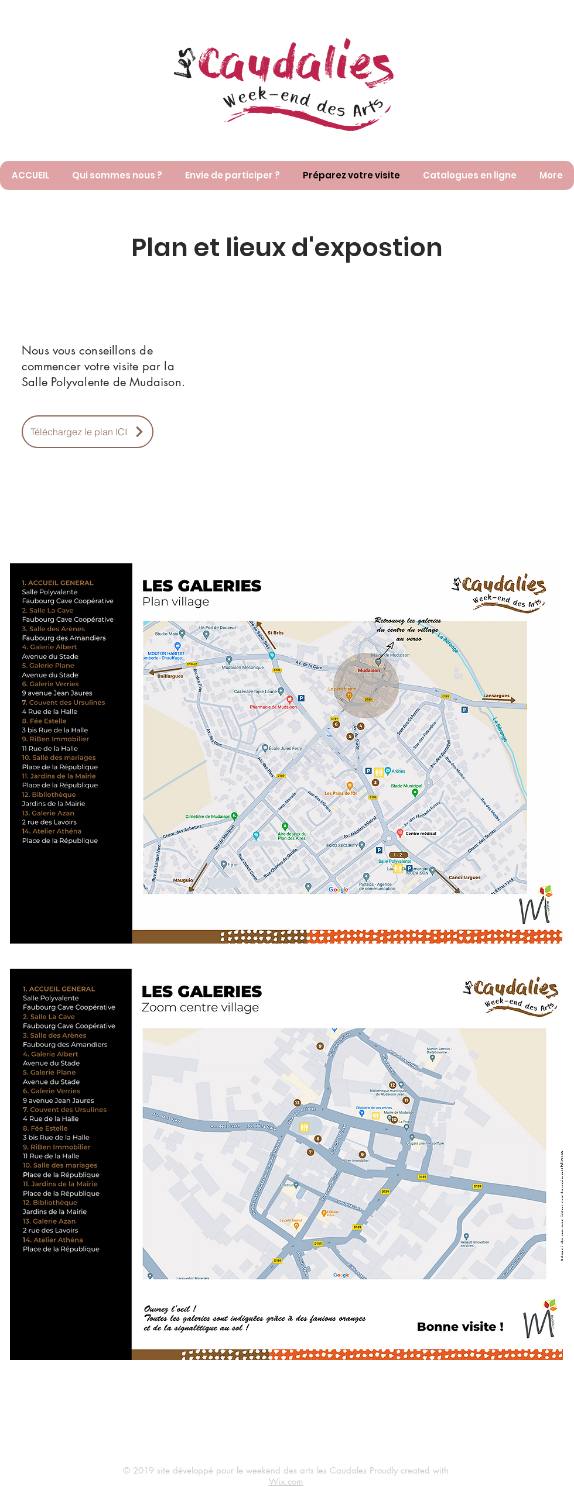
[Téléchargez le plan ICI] (87, 431)
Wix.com (286, 1481)
